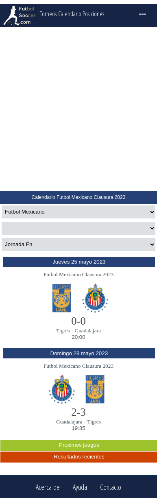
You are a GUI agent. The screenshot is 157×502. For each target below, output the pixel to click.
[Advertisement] (78, 109)
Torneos (48, 13)
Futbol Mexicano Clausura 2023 (78, 274)
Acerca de (48, 487)
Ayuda (80, 487)
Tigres (63, 330)
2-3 (78, 412)
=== (142, 13)
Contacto (110, 487)
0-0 (78, 321)
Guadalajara (88, 330)
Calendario (69, 13)
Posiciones (93, 13)
